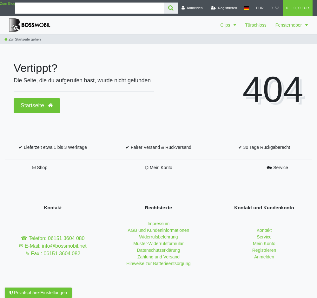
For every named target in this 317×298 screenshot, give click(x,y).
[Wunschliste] (275, 8)
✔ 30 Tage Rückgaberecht (264, 147)
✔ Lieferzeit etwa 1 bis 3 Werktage (53, 147)
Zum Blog (7, 3)
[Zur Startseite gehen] (22, 39)
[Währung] (260, 8)
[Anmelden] (192, 8)
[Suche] (171, 8)
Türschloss (256, 25)
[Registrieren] (224, 8)
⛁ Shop (40, 167)
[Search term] (89, 8)
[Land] (246, 8)
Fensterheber (289, 25)
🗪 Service (277, 167)
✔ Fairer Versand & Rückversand (158, 147)
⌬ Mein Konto (158, 167)
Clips (225, 25)
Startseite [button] (37, 105)
